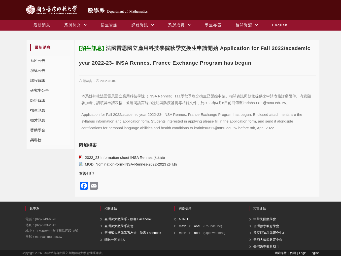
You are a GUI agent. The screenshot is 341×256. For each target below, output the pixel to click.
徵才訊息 (37, 120)
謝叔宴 (87, 81)
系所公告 (37, 60)
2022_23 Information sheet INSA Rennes (119, 157)
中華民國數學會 (264, 219)
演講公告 (37, 70)
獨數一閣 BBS (114, 240)
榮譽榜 (35, 140)
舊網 (293, 253)
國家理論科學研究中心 (269, 233)
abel (197, 226)
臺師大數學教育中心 (267, 240)
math (182, 226)
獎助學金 (37, 130)
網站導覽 (281, 253)
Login (302, 253)
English (314, 253)
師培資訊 (37, 100)
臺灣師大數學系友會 (119, 226)
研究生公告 (39, 90)
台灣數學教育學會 (266, 226)
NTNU (183, 219)
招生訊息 (37, 110)
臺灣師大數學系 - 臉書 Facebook (127, 219)
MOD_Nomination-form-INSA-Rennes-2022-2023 (125, 164)
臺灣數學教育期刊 (266, 246)
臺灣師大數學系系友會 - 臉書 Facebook (132, 233)
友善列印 (86, 173)
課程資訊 (37, 80)
